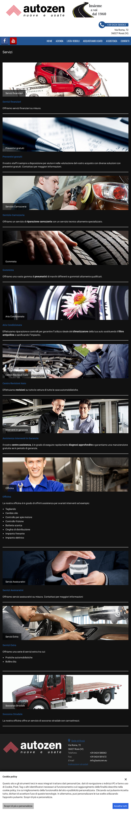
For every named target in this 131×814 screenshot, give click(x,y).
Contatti (125, 41)
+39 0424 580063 (98, 753)
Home (49, 41)
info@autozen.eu (98, 760)
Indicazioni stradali (78, 764)
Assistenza (111, 41)
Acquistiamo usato (93, 41)
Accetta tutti (120, 806)
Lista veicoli (73, 41)
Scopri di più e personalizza (18, 806)
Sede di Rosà (78, 740)
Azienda (59, 41)
